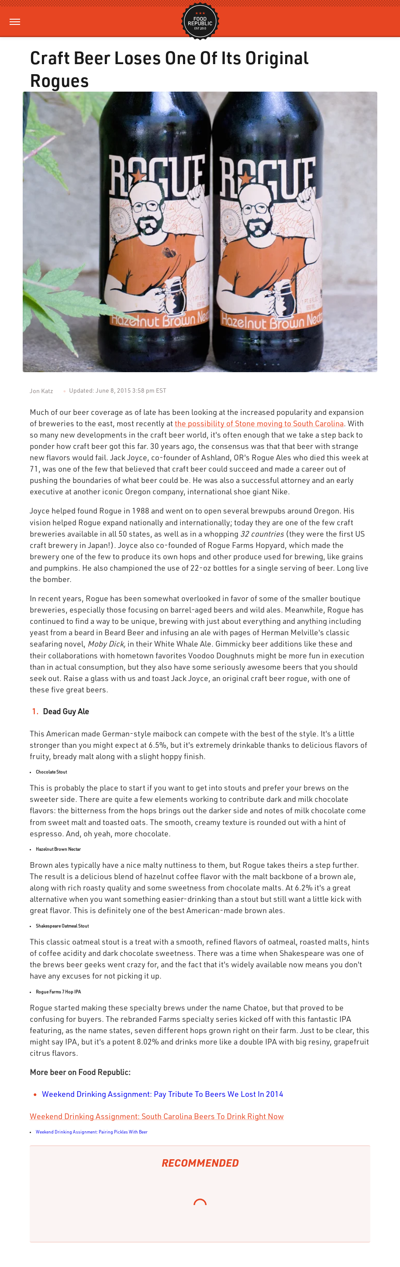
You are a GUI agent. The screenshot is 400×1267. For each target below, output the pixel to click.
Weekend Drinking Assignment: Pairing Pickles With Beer (92, 1131)
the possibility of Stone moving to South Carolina (259, 423)
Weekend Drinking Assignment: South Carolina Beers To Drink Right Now (157, 1116)
